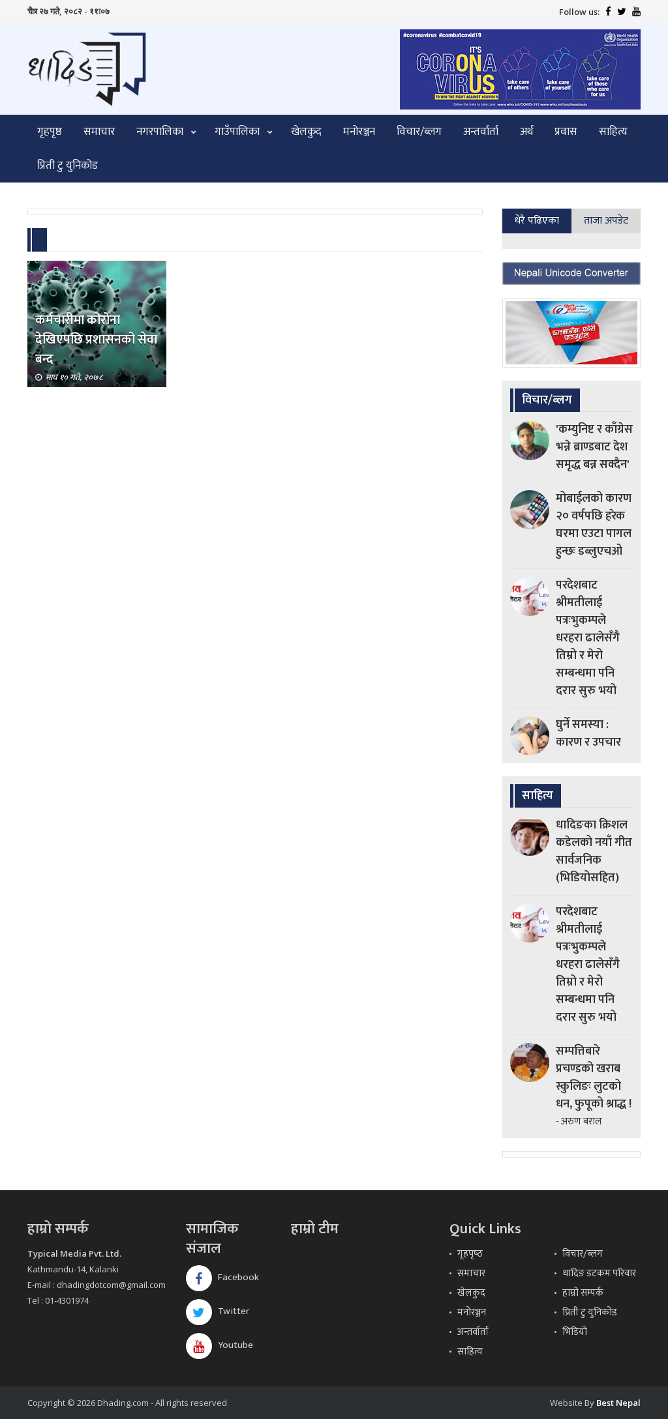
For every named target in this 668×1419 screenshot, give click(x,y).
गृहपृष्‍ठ (470, 1254)
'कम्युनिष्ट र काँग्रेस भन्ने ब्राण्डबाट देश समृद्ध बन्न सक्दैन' (594, 447)
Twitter (217, 1311)
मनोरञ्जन (359, 132)
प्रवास (565, 132)
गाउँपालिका (237, 132)
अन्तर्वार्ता (480, 132)
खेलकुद (306, 132)
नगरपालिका (159, 132)
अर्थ (526, 132)
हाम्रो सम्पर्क (582, 1293)
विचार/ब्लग (419, 132)
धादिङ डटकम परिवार (599, 1273)
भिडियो (574, 1332)
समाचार (99, 132)
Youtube (219, 1345)
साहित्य (613, 132)
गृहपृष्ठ (49, 132)
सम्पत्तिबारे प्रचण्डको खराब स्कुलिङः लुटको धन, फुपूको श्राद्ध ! (593, 1078)
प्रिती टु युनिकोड (67, 165)
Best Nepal (618, 1403)
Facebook (222, 1277)
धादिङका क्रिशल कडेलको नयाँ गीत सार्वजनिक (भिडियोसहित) (594, 851)
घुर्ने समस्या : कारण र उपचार (588, 733)
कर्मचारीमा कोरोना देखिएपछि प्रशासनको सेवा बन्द (96, 340)
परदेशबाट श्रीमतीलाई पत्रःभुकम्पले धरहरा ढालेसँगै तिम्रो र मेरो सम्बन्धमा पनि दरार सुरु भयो (588, 638)
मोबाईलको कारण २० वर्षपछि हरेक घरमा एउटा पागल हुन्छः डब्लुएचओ (593, 525)
